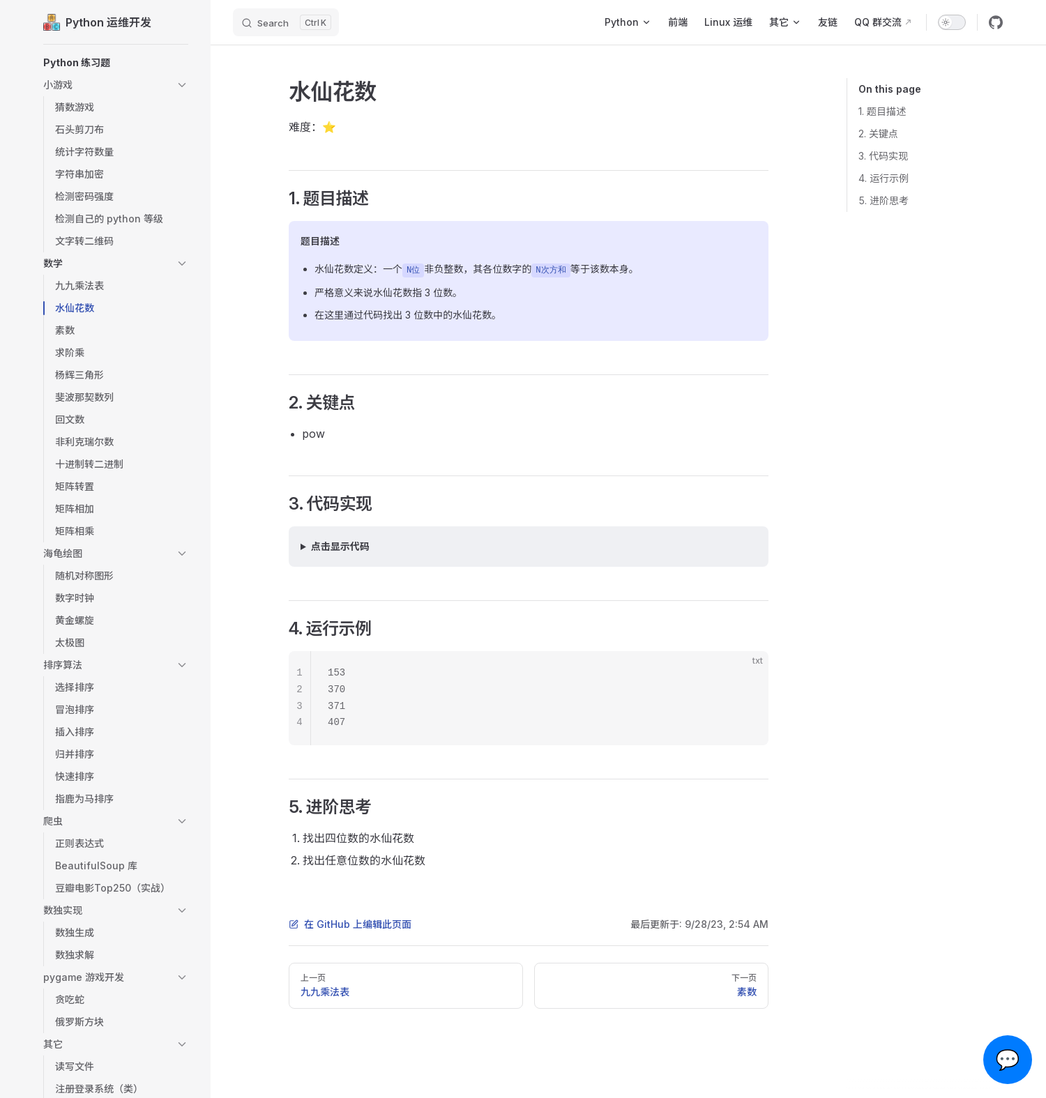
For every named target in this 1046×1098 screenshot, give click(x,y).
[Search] (286, 22)
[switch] (952, 22)
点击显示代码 (340, 546)
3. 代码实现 (883, 156)
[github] (995, 22)
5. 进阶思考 (883, 200)
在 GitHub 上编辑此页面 (350, 924)
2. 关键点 (878, 133)
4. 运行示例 (883, 178)
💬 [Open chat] (1008, 1060)
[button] (115, 63)
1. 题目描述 (882, 111)
